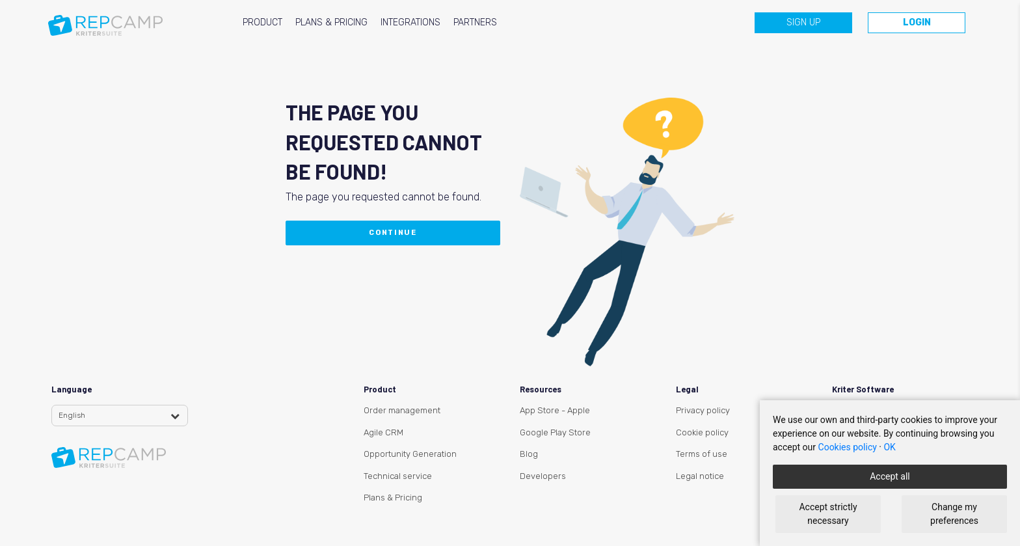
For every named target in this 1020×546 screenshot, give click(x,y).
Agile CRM (383, 432)
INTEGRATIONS (410, 22)
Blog (529, 454)
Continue (393, 232)
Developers (543, 476)
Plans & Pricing (393, 497)
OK (889, 447)
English (72, 415)
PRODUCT (262, 22)
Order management (402, 410)
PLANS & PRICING (331, 22)
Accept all (890, 476)
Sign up (803, 22)
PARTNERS (475, 22)
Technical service (398, 476)
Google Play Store (555, 432)
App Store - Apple (555, 410)
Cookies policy (847, 447)
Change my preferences (954, 514)
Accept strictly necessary (828, 514)
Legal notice (700, 476)
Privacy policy (703, 410)
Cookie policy (702, 432)
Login (917, 22)
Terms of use (701, 454)
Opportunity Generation (410, 454)
